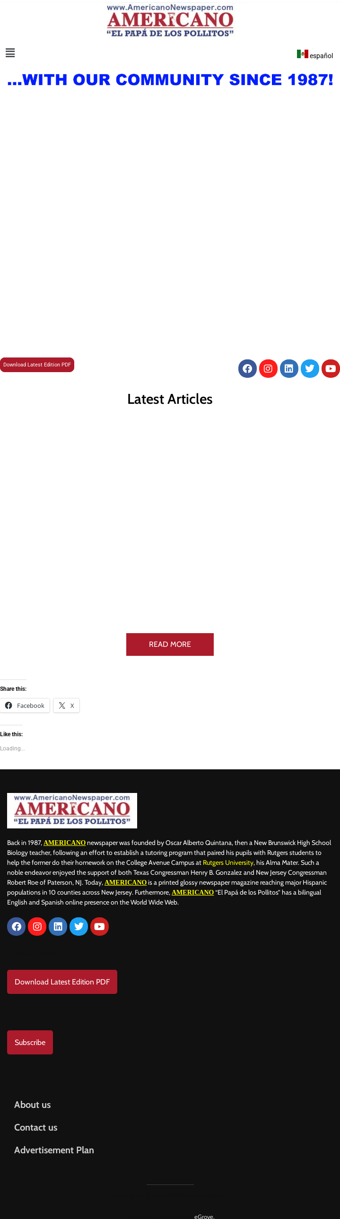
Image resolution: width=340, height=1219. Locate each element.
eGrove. (204, 1208)
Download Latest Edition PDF (37, 365)
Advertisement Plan (54, 1141)
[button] (10, 53)
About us (32, 1096)
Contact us (35, 1118)
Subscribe (30, 1033)
